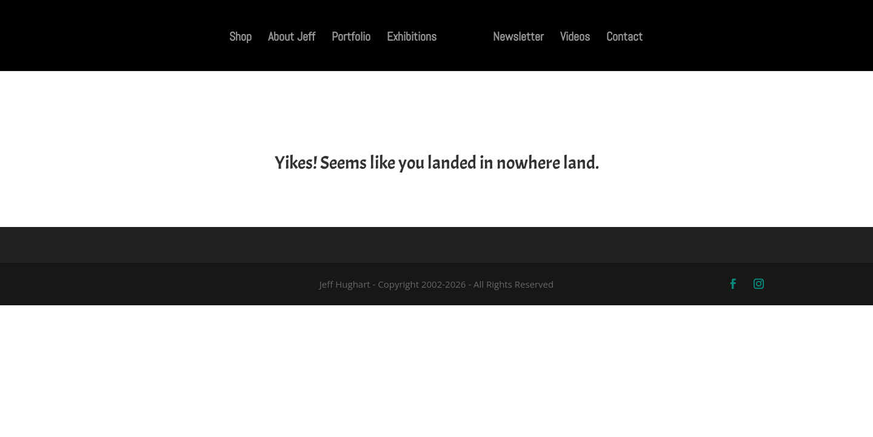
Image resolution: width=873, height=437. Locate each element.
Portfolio (351, 38)
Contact (624, 38)
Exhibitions (411, 38)
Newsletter (518, 38)
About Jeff (291, 38)
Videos (575, 38)
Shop (240, 38)
